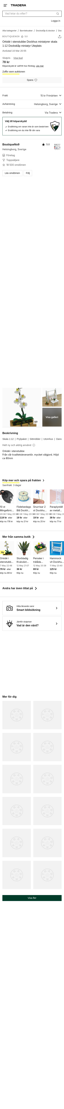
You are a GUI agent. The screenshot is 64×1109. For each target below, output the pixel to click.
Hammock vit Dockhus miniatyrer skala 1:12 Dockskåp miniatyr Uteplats (56, 560)
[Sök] (57, 14)
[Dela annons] (60, 37)
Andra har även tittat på (20, 588)
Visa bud (18, 58)
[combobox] (32, 14)
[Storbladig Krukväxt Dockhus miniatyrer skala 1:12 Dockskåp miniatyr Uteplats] (24, 548)
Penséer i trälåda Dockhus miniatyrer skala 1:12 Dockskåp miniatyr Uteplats (39, 560)
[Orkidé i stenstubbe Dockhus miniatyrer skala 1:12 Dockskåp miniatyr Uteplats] (7, 548)
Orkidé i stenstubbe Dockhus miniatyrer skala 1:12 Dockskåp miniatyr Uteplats (6, 560)
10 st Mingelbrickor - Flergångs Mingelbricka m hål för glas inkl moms (7, 508)
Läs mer (40, 66)
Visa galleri (52, 417)
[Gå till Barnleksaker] (26, 30)
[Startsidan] (18, 5)
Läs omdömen (12, 173)
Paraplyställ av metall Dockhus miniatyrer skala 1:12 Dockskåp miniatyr (56, 508)
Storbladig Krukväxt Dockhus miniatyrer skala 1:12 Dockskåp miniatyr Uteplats (22, 560)
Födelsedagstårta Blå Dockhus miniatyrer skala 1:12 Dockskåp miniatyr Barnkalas (24, 508)
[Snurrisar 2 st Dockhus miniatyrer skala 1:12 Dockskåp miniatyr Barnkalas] (40, 496)
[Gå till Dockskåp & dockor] (45, 30)
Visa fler (32, 898)
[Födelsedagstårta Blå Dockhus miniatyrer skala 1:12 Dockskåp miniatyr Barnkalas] (24, 496)
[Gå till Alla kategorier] (9, 30)
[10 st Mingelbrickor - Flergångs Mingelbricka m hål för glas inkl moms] (7, 496)
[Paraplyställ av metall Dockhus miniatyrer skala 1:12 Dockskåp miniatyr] (57, 496)
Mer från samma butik (18, 536)
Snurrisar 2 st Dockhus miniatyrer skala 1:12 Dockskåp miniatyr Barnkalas (39, 508)
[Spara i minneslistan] (32, 80)
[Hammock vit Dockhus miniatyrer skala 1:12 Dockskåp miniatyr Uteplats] (57, 548)
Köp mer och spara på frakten (23, 480)
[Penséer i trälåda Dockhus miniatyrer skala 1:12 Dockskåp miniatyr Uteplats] (40, 548)
